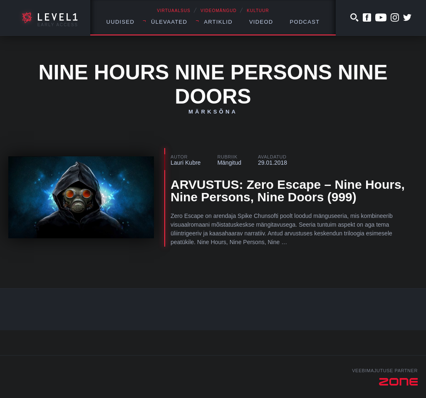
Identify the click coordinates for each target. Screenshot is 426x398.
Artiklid (218, 22)
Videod (261, 22)
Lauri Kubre (186, 162)
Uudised (120, 22)
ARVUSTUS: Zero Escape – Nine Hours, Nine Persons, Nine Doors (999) (288, 191)
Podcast (305, 22)
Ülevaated (169, 22)
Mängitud (229, 162)
